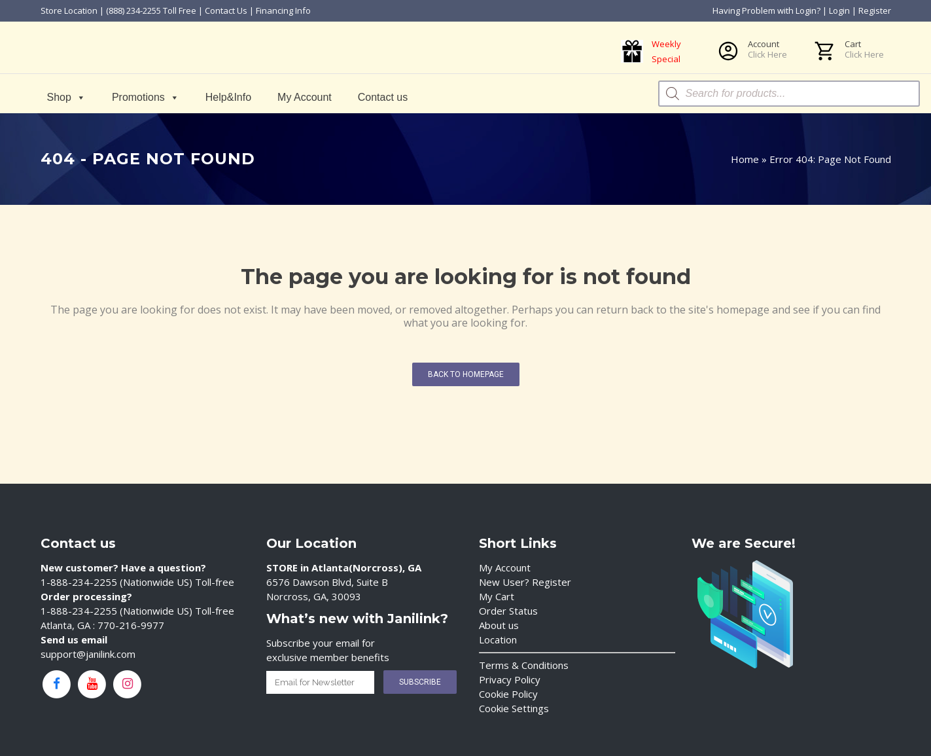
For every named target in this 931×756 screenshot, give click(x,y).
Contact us (383, 97)
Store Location (69, 10)
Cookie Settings (514, 708)
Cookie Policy (508, 693)
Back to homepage (466, 374)
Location (498, 639)
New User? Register (525, 581)
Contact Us (226, 10)
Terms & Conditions (524, 665)
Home (745, 159)
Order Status (508, 610)
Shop (66, 97)
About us (499, 625)
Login (839, 10)
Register (874, 10)
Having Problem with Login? (766, 10)
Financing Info (283, 10)
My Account (304, 97)
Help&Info (228, 97)
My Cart (496, 596)
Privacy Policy (509, 679)
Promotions (145, 97)
